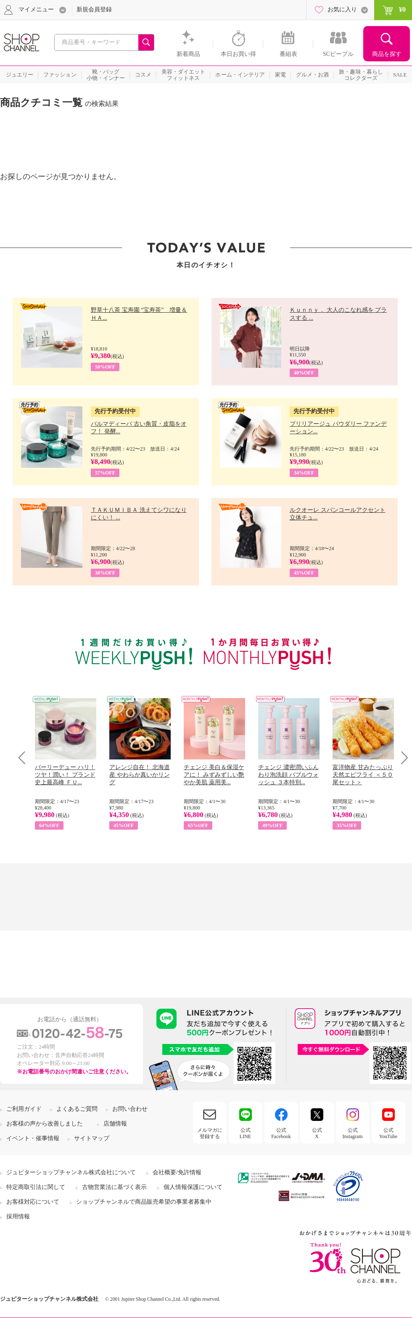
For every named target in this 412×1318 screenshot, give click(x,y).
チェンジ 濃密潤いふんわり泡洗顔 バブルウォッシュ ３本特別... (288, 775)
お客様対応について (32, 1202)
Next (402, 757)
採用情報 (18, 1216)
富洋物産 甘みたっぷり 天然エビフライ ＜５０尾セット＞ (363, 775)
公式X (317, 1133)
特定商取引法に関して (35, 1187)
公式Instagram (353, 1133)
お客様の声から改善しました (44, 1123)
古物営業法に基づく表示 (114, 1187)
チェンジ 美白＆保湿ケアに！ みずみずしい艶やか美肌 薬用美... (214, 775)
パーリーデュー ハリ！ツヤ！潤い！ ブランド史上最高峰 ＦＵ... (65, 775)
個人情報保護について (193, 1187)
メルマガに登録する (209, 1133)
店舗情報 (115, 1123)
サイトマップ (91, 1138)
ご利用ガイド (24, 1109)
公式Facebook (281, 1133)
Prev (25, 757)
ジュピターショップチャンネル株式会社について (71, 1172)
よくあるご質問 (77, 1109)
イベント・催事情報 (32, 1138)
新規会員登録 (94, 9)
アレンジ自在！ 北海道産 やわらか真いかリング (139, 775)
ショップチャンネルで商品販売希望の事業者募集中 (143, 1202)
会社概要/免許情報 (177, 1172)
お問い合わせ (130, 1109)
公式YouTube (388, 1133)
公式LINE (245, 1133)
